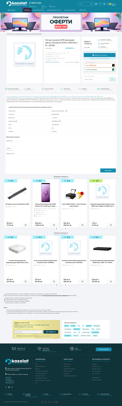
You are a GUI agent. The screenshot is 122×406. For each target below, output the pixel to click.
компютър (77, 329)
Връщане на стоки (96, 368)
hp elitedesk (95, 332)
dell (79, 325)
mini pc (98, 329)
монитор (75, 335)
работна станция (85, 335)
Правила (37, 368)
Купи (112, 79)
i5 (79, 332)
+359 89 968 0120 (52, 6)
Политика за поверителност (41, 371)
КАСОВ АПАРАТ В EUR (38, 10)
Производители (96, 377)
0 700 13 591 (35, 3)
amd (75, 332)
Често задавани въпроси (41, 378)
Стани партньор (96, 373)
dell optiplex (68, 329)
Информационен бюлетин (70, 375)
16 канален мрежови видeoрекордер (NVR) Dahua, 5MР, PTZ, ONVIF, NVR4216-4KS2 (102, 262)
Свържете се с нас (96, 366)
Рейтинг (9, 148)
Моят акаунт (67, 366)
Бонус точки (66, 373)
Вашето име (10, 140)
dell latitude (68, 335)
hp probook (68, 332)
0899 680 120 (46, 350)
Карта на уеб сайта (96, 371)
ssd (93, 329)
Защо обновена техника (54, 10)
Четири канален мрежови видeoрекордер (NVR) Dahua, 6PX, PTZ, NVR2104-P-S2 (17, 262)
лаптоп (73, 325)
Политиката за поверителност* (41, 335)
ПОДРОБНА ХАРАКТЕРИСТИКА (52, 62)
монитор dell (85, 332)
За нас (36, 364)
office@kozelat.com (33, 6)
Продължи (108, 170)
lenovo (66, 325)
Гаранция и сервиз (39, 375)
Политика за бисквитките (41, 373)
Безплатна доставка (40, 366)
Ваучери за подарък (97, 379)
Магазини (94, 364)
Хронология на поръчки (69, 368)
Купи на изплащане (69, 10)
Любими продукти (68, 371)
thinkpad (89, 325)
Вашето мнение (10, 153)
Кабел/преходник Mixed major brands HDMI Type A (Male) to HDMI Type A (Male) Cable (102, 206)
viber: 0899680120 (9, 381)
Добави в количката (99, 55)
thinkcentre (97, 325)
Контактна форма (104, 349)
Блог (36, 382)
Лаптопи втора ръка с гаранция (42, 380)
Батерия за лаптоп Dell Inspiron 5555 (17, 204)
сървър (95, 335)
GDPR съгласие (67, 364)
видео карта (85, 329)
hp (83, 325)
